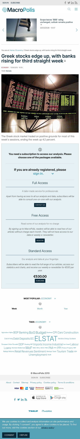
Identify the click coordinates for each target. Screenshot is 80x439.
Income (47, 344)
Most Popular (32, 298)
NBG (34, 348)
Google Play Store (57, 397)
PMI (51, 347)
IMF (31, 344)
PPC (55, 348)
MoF (29, 348)
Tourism (61, 351)
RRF (74, 348)
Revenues (27, 351)
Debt (16, 338)
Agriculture (5, 332)
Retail (18, 351)
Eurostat (15, 344)
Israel (68, 344)
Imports (37, 344)
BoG (32, 332)
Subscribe (15, 3)
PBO (46, 348)
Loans (7, 347)
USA (75, 351)
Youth (49, 355)
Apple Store (39, 397)
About (8, 382)
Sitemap (24, 382)
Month (40, 308)
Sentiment (40, 351)
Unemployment (38, 354)
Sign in (6, 3)
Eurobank (73, 339)
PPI (59, 347)
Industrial (57, 344)
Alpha (11, 332)
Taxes (54, 351)
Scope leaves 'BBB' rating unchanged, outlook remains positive (56, 22)
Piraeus (64, 348)
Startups (49, 351)
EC (32, 338)
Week (14, 308)
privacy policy (47, 427)
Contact (16, 382)
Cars (60, 332)
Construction (71, 332)
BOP (16, 332)
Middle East (21, 348)
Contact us (40, 205)
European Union (7, 344)
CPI (55, 332)
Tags (31, 322)
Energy (66, 339)
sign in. (38, 173)
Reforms (11, 351)
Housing (27, 344)
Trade (70, 351)
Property (70, 348)
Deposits (24, 338)
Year (66, 308)
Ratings (5, 351)
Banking (23, 332)
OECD (42, 348)
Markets (8, 71)
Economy (19, 50)
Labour (74, 344)
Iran (64, 344)
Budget (41, 332)
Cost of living (8, 339)
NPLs (38, 348)
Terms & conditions (66, 382)
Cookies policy (50, 382)
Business (49, 332)
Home (12, 50)
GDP (21, 344)
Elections (61, 339)
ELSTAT (46, 338)
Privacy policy (36, 382)
